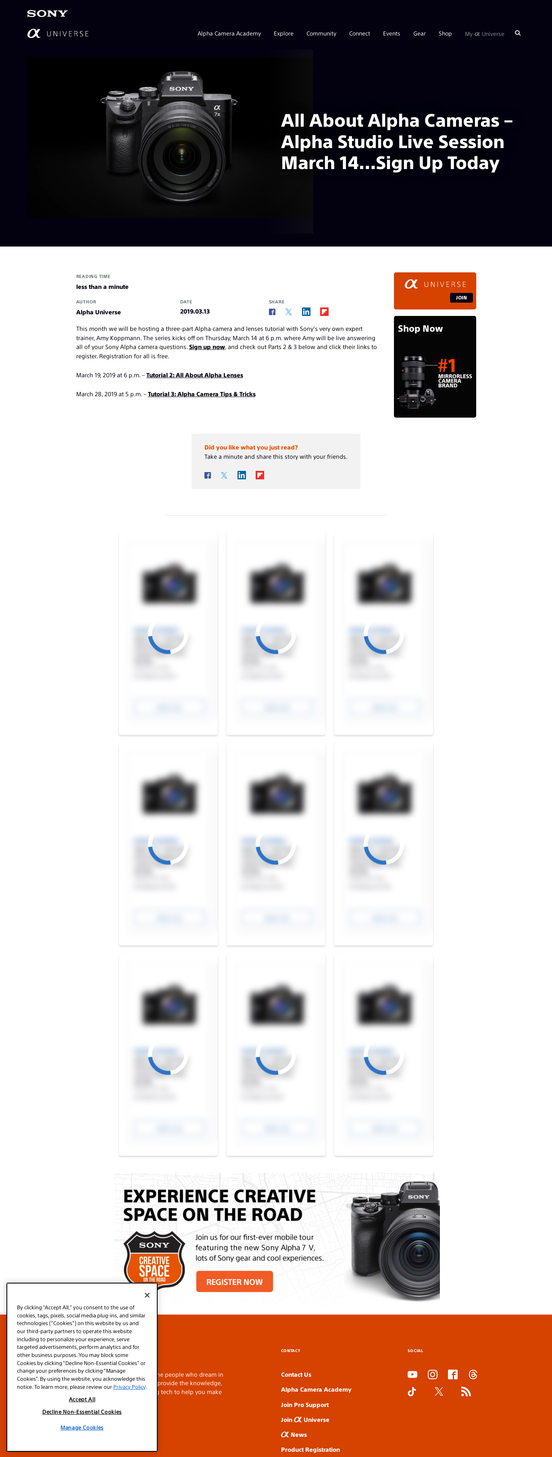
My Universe (484, 33)
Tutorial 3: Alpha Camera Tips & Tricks (202, 393)
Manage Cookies (82, 1427)
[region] (82, 1367)
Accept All (82, 1399)
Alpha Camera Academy (229, 33)
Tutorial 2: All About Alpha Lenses (194, 374)
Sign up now (207, 346)
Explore (284, 33)
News (294, 1434)
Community (321, 33)
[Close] (147, 1295)
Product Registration (310, 1449)
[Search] (518, 33)
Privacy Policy (129, 1386)
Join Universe (305, 1419)
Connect (359, 33)
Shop (445, 33)
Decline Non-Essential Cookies (82, 1411)
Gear (419, 33)
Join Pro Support (305, 1404)
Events (391, 33)
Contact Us (296, 1374)
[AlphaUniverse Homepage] (57, 33)
